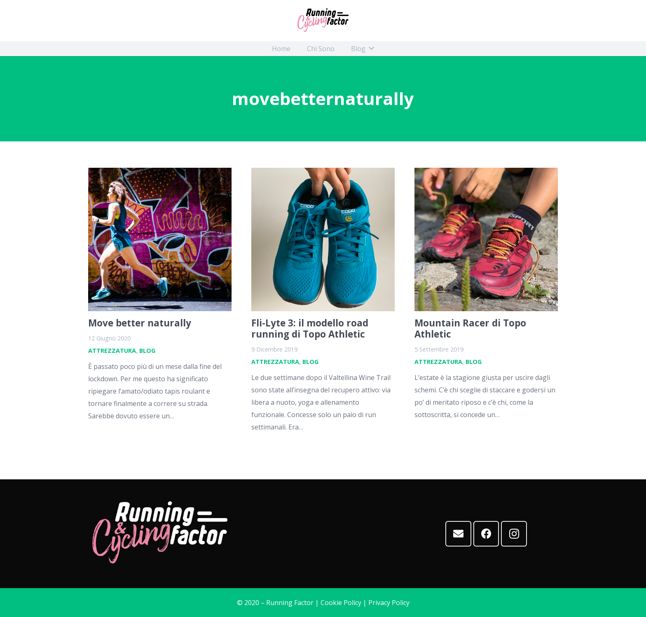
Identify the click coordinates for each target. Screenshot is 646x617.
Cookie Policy (341, 602)
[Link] (323, 20)
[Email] (458, 534)
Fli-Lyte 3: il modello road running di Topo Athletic (309, 328)
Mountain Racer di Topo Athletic (470, 328)
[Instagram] (514, 534)
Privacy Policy (389, 602)
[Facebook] (486, 534)
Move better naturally (139, 323)
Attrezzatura (112, 350)
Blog (147, 350)
